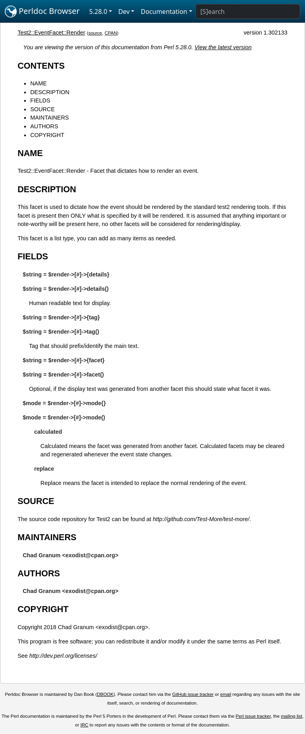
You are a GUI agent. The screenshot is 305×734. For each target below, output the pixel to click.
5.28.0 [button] (98, 11)
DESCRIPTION (49, 92)
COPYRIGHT (47, 135)
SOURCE (42, 109)
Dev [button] (124, 11)
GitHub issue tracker (193, 694)
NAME (38, 83)
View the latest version (223, 47)
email (226, 694)
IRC (85, 724)
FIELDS (40, 100)
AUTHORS (44, 126)
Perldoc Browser (42, 11)
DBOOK (105, 694)
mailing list (291, 716)
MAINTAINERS (49, 117)
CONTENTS (41, 66)
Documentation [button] (164, 11)
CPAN (110, 33)
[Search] (247, 11)
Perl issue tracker (253, 716)
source (95, 33)
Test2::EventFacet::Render (51, 32)
